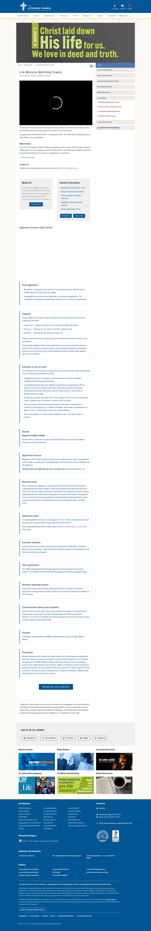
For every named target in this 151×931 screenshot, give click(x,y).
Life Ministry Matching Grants (44, 65)
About (99, 16)
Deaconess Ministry (74, 811)
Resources (87, 16)
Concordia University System (28, 872)
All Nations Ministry (25, 808)
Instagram (49, 738)
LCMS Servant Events (104, 122)
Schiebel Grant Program (107, 116)
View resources (36, 204)
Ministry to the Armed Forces (28, 820)
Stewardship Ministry (50, 826)
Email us (102, 808)
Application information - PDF (73, 188)
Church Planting (24, 811)
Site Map (45, 916)
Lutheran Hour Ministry (26, 856)
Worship (64, 16)
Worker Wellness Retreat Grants (110, 107)
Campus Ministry (73, 808)
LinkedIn (99, 738)
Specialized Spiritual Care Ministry (29, 826)
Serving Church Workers (76, 823)
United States (54, 841)
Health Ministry (48, 817)
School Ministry (48, 823)
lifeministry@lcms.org (70, 168)
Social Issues (49, 16)
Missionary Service (103, 92)
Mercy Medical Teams (104, 87)
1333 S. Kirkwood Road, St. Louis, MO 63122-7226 (115, 823)
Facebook (29, 738)
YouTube (67, 738)
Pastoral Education (74, 820)
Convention (112, 16)
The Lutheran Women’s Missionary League (66, 856)
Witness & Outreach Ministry (77, 826)
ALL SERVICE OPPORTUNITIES (108, 128)
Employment (23, 916)
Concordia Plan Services (60, 869)
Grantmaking (28, 65)
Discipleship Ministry (50, 808)
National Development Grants (109, 102)
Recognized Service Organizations (30, 823)
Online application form (70, 209)
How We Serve (23, 16)
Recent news (79, 216)
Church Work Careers (104, 75)
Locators (123, 9)
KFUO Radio (56, 872)
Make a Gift (123, 16)
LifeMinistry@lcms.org (72, 527)
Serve (75, 16)
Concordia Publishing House (95, 869)
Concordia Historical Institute (28, 869)
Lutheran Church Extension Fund (97, 872)
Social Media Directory (84, 916)
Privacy (52, 916)
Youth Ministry (47, 828)
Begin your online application (56, 687)
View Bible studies (28, 158)
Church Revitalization (50, 811)
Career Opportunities (104, 70)
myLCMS (115, 9)
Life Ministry (72, 817)
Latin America (44, 841)
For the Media (34, 916)
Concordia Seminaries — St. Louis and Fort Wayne (100, 857)
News (36, 16)
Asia (30, 841)
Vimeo (84, 738)
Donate (129, 9)
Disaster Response (25, 814)
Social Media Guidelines (66, 916)
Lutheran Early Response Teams (108, 81)
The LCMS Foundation (59, 875)
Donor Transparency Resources (32, 909)
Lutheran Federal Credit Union (29, 875)
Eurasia (35, 841)
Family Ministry (73, 814)
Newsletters (66, 216)
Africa (25, 841)
